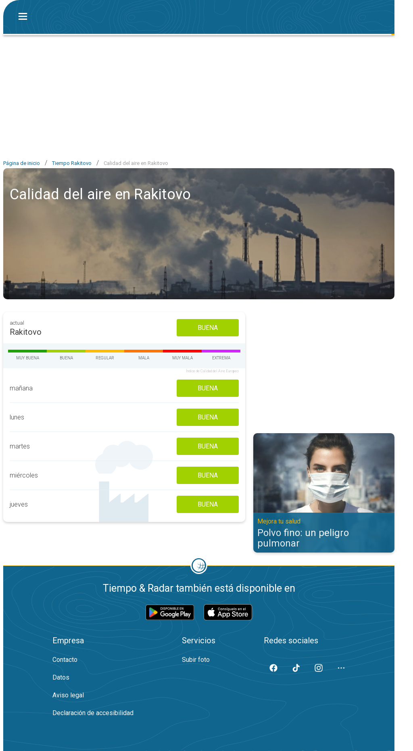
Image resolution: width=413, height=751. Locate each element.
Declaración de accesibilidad (92, 713)
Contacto (64, 659)
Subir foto (196, 659)
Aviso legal (68, 695)
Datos (60, 677)
